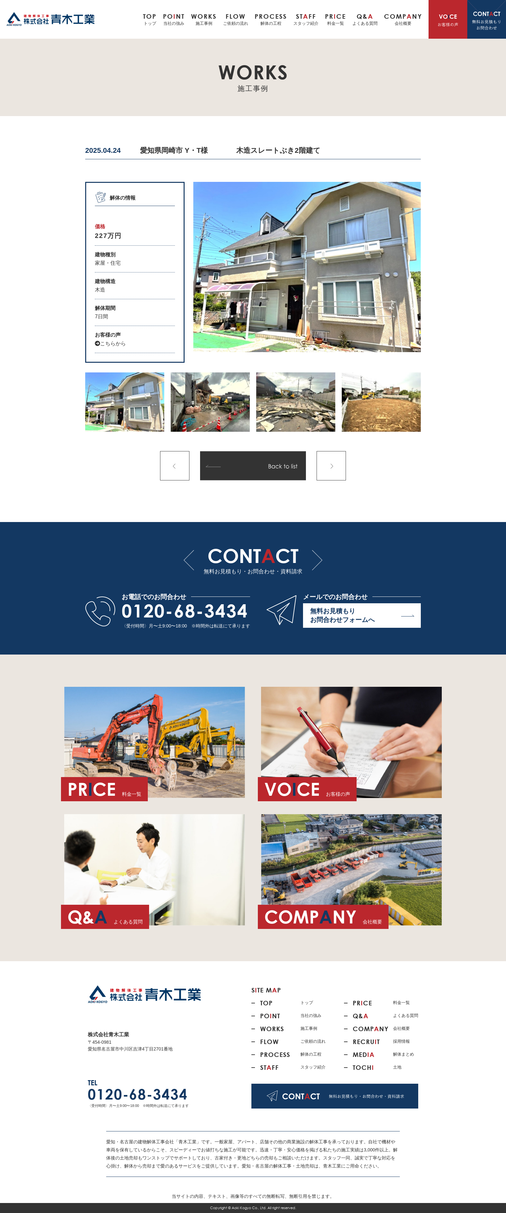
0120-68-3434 (185, 610)
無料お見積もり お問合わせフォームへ (362, 615)
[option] (307, 267)
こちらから (110, 343)
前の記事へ (174, 465)
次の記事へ (331, 465)
